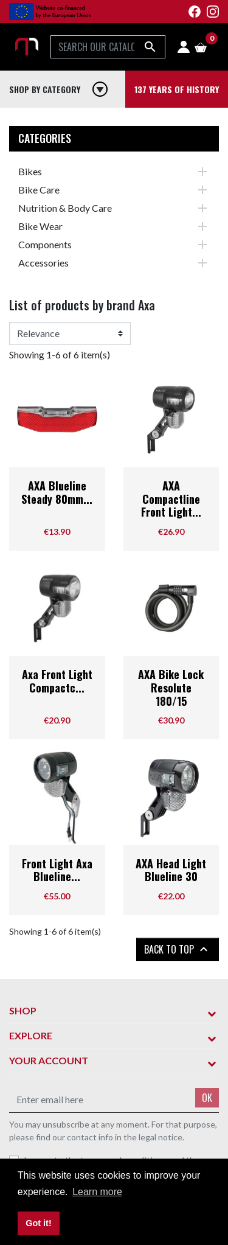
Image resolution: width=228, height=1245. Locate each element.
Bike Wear (40, 226)
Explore (30, 1035)
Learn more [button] (97, 1192)
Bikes (30, 171)
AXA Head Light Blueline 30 (171, 870)
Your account (48, 1060)
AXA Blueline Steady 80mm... (56, 492)
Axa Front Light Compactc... (57, 681)
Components (45, 244)
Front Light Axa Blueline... (57, 870)
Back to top (177, 949)
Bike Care (39, 189)
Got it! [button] (38, 1223)
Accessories (43, 262)
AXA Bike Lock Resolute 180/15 (171, 687)
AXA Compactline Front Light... (171, 499)
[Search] (107, 46)
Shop (22, 1010)
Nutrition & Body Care (65, 208)
